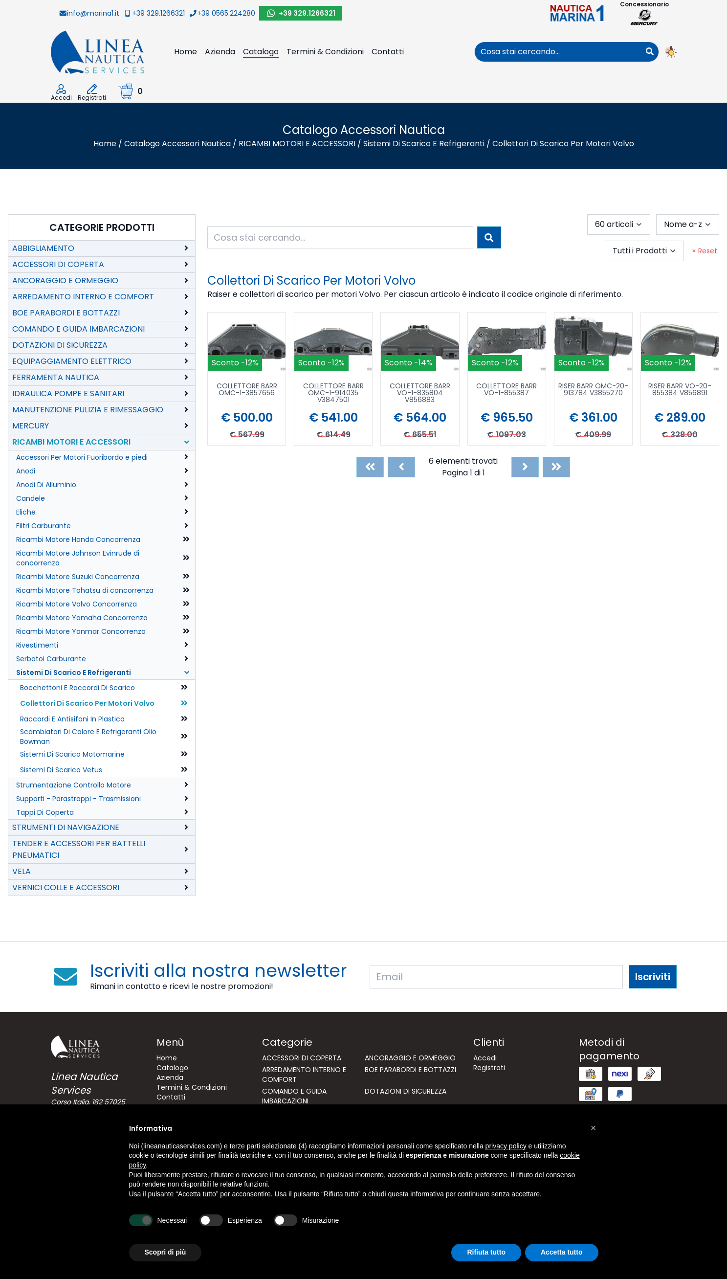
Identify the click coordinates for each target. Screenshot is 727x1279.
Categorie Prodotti (101, 227)
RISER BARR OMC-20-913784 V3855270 (593, 390)
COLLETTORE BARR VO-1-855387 (506, 390)
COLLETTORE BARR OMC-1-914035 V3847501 (333, 393)
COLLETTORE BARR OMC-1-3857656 (247, 390)
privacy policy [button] (506, 1146)
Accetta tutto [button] (562, 1252)
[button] (593, 1128)
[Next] (525, 467)
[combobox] (558, 52)
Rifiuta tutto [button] (486, 1252)
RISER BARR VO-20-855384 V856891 (679, 390)
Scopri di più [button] (165, 1252)
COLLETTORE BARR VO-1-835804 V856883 (420, 393)
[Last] (556, 467)
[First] (370, 467)
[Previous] (401, 467)
